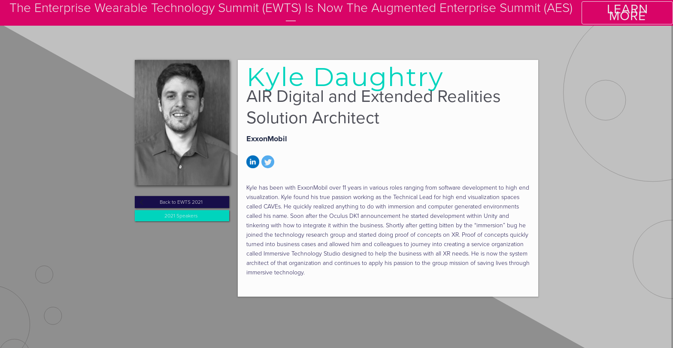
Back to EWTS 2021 (181, 202)
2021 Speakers (181, 216)
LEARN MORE (627, 12)
